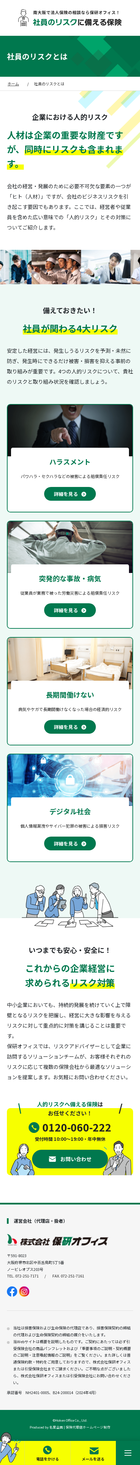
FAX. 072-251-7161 (68, 1275)
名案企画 (56, 1427)
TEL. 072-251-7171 (23, 1275)
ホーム (13, 83)
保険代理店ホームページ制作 (88, 1427)
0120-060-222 (76, 1127)
